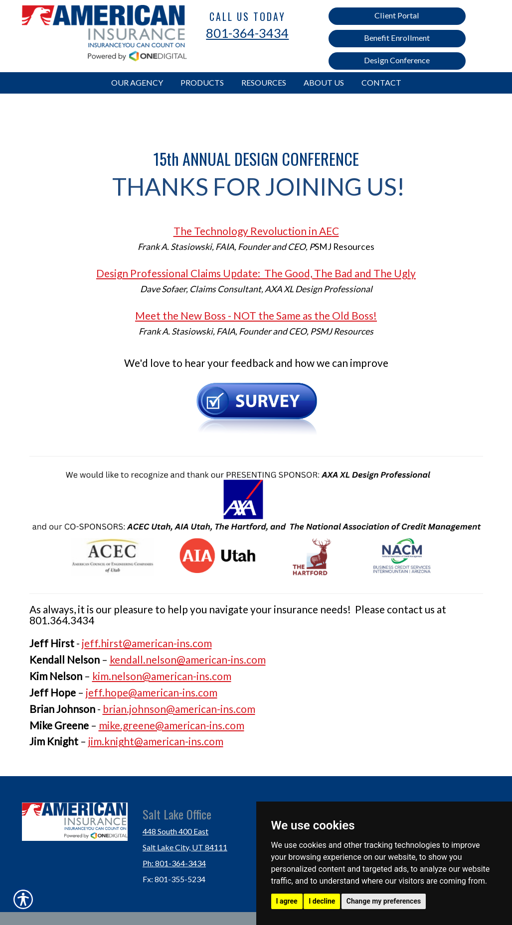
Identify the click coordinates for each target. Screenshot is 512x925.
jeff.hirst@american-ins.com (147, 643)
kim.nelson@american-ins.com (161, 676)
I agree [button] (287, 901)
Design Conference (397, 60)
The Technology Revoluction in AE (252, 231)
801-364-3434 (247, 32)
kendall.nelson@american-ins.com (188, 659)
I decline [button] (322, 901)
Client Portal (396, 15)
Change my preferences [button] (383, 901)
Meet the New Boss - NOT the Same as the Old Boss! (256, 315)
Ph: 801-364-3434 (174, 863)
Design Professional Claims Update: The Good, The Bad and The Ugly (256, 273)
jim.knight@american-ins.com (155, 741)
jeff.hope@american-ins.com (151, 692)
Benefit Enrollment (397, 37)
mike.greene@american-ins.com (171, 725)
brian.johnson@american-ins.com (179, 708)
